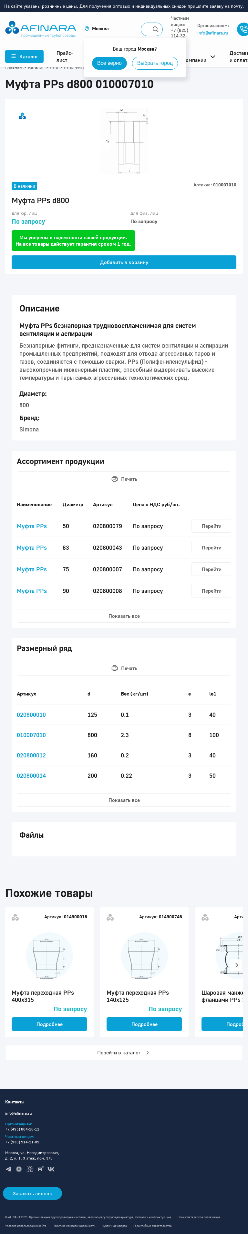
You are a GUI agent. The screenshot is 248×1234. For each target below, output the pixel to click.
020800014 (31, 775)
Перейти (212, 526)
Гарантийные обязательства (152, 1226)
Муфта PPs (32, 525)
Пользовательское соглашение (199, 1217)
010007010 (31, 734)
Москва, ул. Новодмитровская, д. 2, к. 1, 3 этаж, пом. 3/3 (32, 1155)
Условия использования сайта (25, 1226)
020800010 (31, 714)
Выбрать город (155, 63)
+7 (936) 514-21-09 (22, 1142)
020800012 (31, 755)
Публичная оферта (114, 1226)
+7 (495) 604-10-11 (22, 1129)
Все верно (109, 63)
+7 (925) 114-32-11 (179, 35)
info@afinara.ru (212, 32)
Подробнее (49, 1024)
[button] (96, 28)
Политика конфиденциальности (74, 1226)
